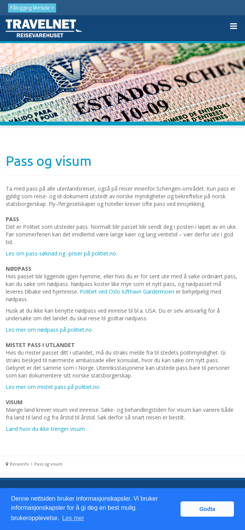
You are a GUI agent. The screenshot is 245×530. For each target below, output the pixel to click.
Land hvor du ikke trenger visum (45, 428)
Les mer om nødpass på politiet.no (49, 329)
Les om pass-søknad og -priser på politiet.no (61, 253)
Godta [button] (207, 509)
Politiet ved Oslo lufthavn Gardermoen (127, 291)
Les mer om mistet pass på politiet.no (53, 386)
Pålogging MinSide (30, 8)
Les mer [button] (73, 518)
